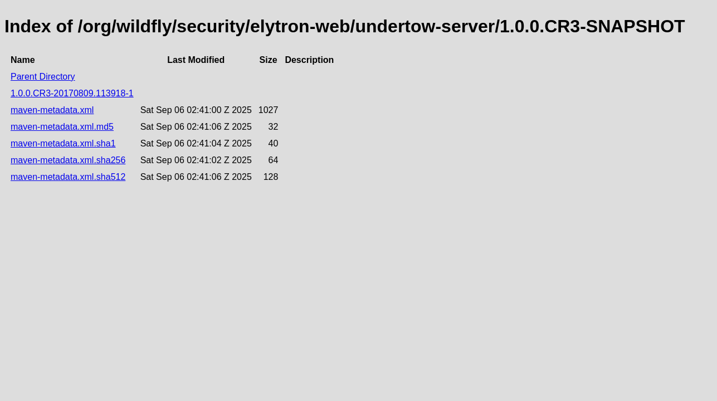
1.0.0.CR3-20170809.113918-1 (72, 93)
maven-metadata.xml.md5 (62, 126)
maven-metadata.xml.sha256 (68, 160)
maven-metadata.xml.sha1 (63, 143)
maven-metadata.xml (52, 110)
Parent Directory (43, 76)
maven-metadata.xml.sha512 (68, 177)
